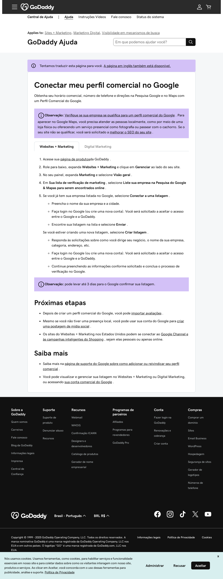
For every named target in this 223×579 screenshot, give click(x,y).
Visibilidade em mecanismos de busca (131, 32)
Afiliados (118, 421)
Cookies (207, 537)
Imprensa (17, 461)
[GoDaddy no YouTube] (208, 517)
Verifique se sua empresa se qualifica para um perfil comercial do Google (120, 115)
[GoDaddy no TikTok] (183, 517)
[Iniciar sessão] (199, 7)
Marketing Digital (86, 32)
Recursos (48, 438)
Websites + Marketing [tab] (57, 146)
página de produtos (75, 159)
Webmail (76, 417)
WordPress (194, 446)
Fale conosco (121, 16)
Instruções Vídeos (92, 16)
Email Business (197, 438)
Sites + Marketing (58, 32)
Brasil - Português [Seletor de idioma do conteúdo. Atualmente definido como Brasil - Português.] (70, 515)
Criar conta (161, 443)
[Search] (191, 42)
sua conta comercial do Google (88, 382)
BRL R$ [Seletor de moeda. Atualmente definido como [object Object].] (102, 515)
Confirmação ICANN (83, 433)
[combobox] (149, 42)
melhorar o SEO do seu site (130, 132)
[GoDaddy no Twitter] (195, 517)
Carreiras (17, 429)
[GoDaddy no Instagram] (170, 517)
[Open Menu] (13, 7)
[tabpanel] (111, 215)
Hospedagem (196, 454)
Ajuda (68, 16)
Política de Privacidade (181, 537)
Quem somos (19, 421)
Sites (191, 430)
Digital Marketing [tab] (97, 146)
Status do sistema (150, 16)
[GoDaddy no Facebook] (157, 517)
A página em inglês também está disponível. (137, 65)
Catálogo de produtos (84, 454)
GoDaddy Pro (121, 442)
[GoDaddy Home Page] (29, 515)
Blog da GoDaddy (21, 445)
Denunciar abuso (53, 430)
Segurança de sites (199, 461)
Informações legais (22, 453)
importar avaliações (146, 313)
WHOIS (76, 425)
